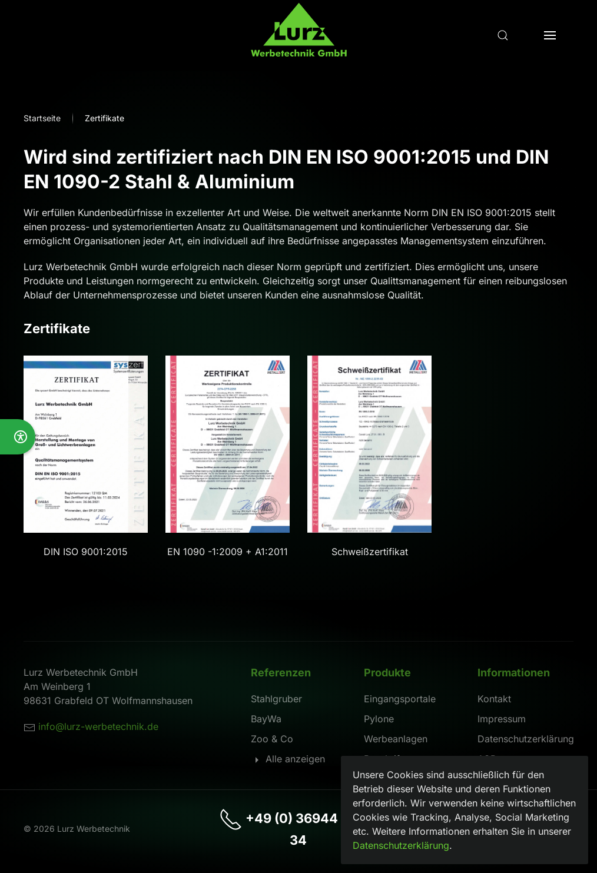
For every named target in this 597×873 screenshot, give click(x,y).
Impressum (501, 719)
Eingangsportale (400, 699)
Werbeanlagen (395, 739)
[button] (502, 35)
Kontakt (494, 699)
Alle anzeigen (288, 759)
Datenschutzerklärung (525, 739)
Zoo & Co (272, 739)
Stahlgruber (276, 699)
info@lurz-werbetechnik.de (98, 726)
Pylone (379, 719)
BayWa (266, 719)
